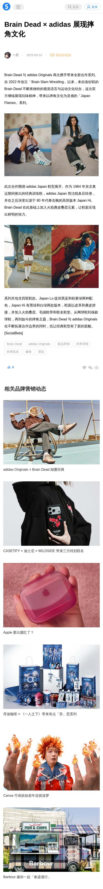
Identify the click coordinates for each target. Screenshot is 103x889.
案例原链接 (63, 55)
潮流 (41, 351)
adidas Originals (39, 344)
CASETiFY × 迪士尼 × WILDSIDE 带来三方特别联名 (43, 551)
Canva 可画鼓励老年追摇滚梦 (26, 795)
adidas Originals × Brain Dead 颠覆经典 (33, 469)
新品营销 (64, 344)
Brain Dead (14, 344)
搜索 (76, 7)
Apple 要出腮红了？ (18, 632)
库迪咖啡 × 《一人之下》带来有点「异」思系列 (40, 714)
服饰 (28, 351)
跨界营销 (82, 344)
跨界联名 (13, 351)
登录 (94, 7)
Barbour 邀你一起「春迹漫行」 (27, 877)
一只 (16, 55)
